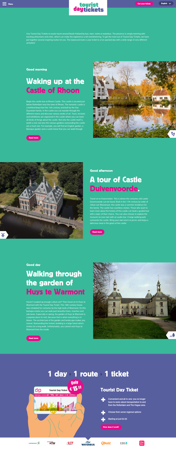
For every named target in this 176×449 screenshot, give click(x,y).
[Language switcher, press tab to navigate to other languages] (166, 3)
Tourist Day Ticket (88, 7)
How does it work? (111, 427)
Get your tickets (144, 3)
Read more (33, 138)
